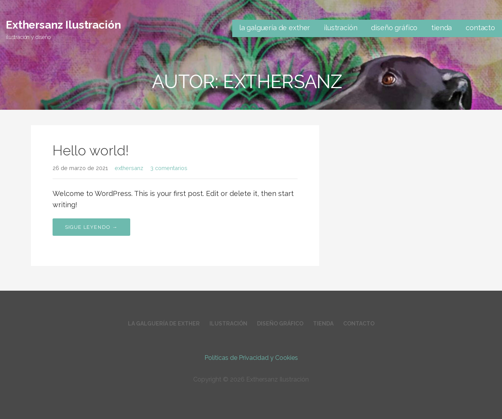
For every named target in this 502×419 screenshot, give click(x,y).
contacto (480, 28)
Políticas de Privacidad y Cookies (251, 357)
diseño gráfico (394, 28)
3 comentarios (168, 168)
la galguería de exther (274, 28)
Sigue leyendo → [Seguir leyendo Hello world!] (91, 227)
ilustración (340, 28)
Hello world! (91, 150)
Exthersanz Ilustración (63, 25)
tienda (441, 28)
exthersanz (129, 168)
